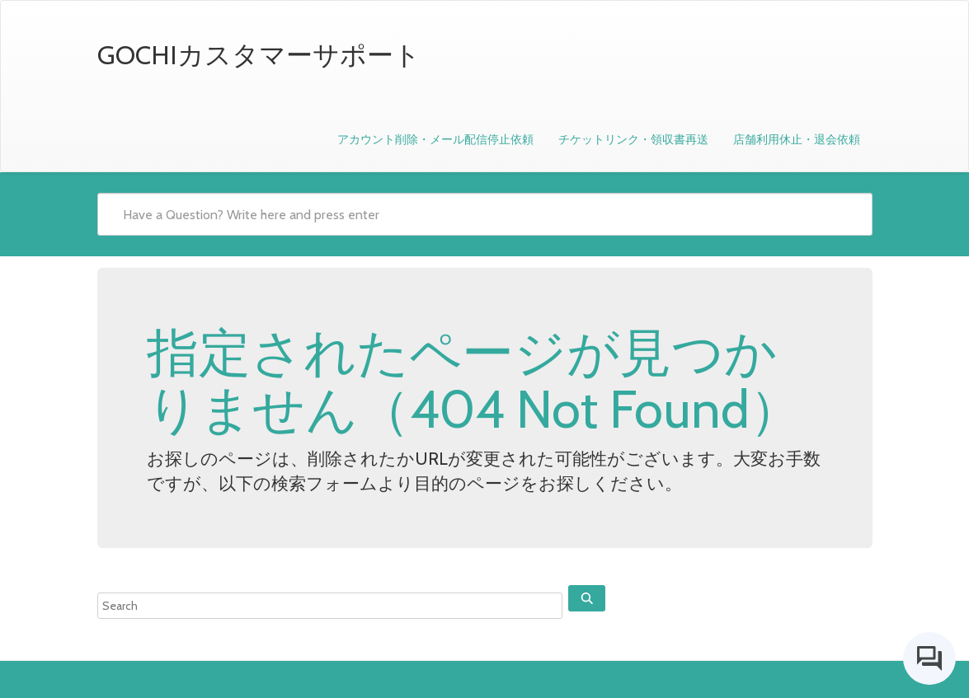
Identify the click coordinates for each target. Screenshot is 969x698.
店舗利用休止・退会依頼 (796, 139)
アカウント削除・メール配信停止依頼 (435, 139)
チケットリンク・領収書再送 (633, 139)
